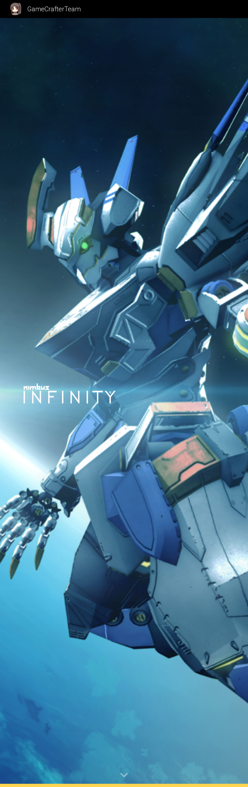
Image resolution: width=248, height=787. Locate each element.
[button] (124, 775)
